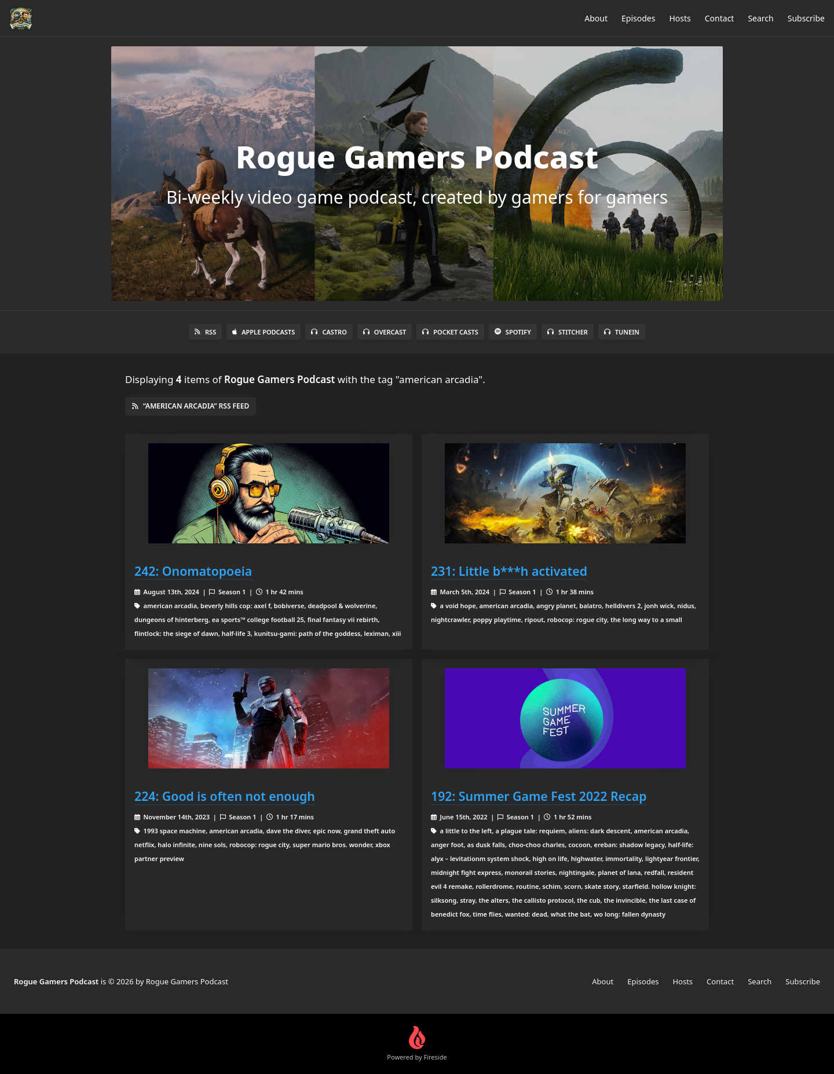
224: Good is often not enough (224, 796)
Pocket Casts (450, 332)
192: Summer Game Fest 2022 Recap (538, 796)
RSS (205, 332)
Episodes (638, 18)
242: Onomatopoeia (193, 570)
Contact (719, 18)
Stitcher (567, 332)
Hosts (679, 18)
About (596, 18)
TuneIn (621, 332)
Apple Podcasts (263, 332)
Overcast (384, 332)
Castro (328, 332)
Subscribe (806, 18)
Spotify (513, 332)
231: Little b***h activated (509, 570)
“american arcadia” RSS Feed (190, 406)
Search (760, 18)
